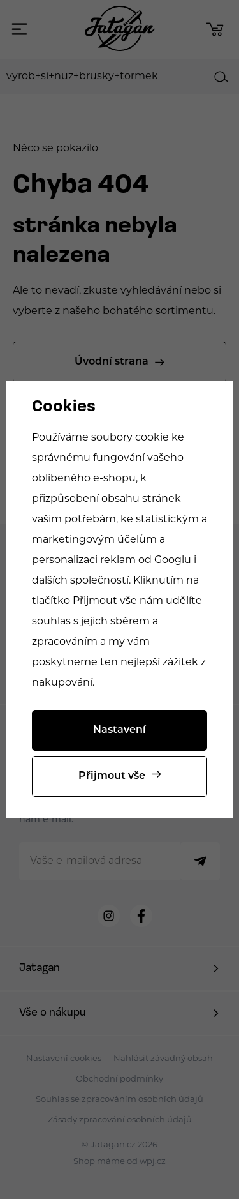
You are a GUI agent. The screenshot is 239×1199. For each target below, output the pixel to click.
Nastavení (119, 730)
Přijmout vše (111, 776)
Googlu (172, 560)
